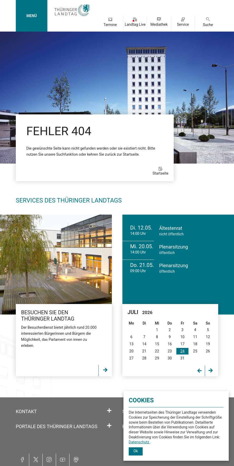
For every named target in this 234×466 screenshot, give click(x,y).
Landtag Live (135, 24)
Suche (208, 25)
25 (195, 351)
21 (144, 351)
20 (131, 351)
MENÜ (31, 16)
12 (208, 337)
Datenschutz (139, 442)
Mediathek (159, 24)
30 (170, 358)
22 (157, 351)
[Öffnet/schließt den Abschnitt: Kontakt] (109, 411)
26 (208, 351)
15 (157, 344)
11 (195, 337)
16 (170, 344)
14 (144, 344)
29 (157, 358)
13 (131, 344)
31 (182, 358)
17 (182, 344)
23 (170, 351)
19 (208, 344)
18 (195, 344)
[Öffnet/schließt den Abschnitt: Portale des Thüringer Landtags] (109, 426)
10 (182, 337)
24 (182, 351)
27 (131, 358)
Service (183, 24)
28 (144, 358)
